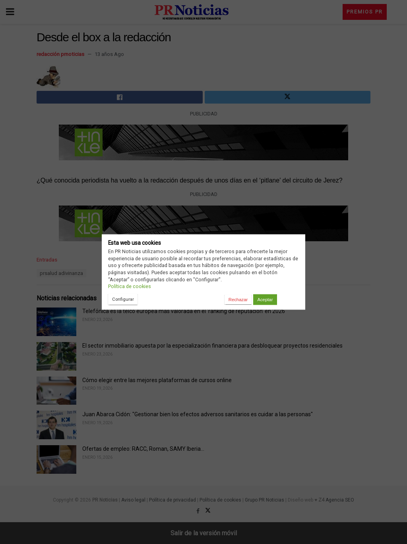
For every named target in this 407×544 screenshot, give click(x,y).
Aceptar (265, 299)
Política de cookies (129, 286)
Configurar (123, 299)
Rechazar (238, 299)
